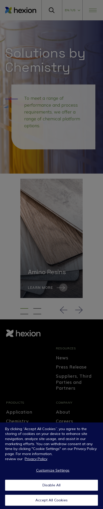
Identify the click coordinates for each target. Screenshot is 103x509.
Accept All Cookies (51, 501)
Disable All (51, 486)
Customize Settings (53, 471)
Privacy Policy (36, 460)
